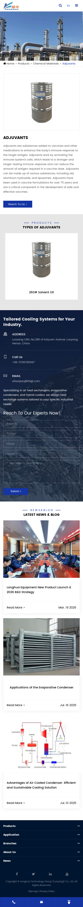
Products (23, 64)
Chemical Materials (46, 64)
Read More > (16, 607)
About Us (9, 852)
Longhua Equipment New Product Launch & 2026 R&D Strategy (39, 590)
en (68, 6)
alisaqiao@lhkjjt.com (26, 381)
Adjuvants (68, 64)
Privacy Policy (47, 891)
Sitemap (33, 891)
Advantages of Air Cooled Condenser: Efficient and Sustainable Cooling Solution (41, 785)
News (7, 861)
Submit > (16, 491)
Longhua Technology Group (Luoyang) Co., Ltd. (47, 881)
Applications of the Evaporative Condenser (41, 687)
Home (10, 64)
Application (11, 835)
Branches (9, 843)
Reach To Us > (17, 204)
